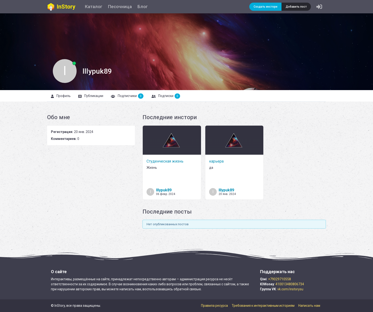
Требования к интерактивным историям (263, 305)
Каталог (93, 6)
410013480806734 (289, 284)
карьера (216, 161)
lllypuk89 (164, 190)
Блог (142, 6)
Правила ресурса (214, 305)
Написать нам (309, 305)
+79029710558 (279, 279)
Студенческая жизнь (165, 161)
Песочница (120, 6)
